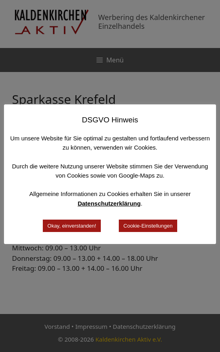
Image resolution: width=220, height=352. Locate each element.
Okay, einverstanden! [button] (72, 226)
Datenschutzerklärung (109, 203)
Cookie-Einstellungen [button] (148, 226)
